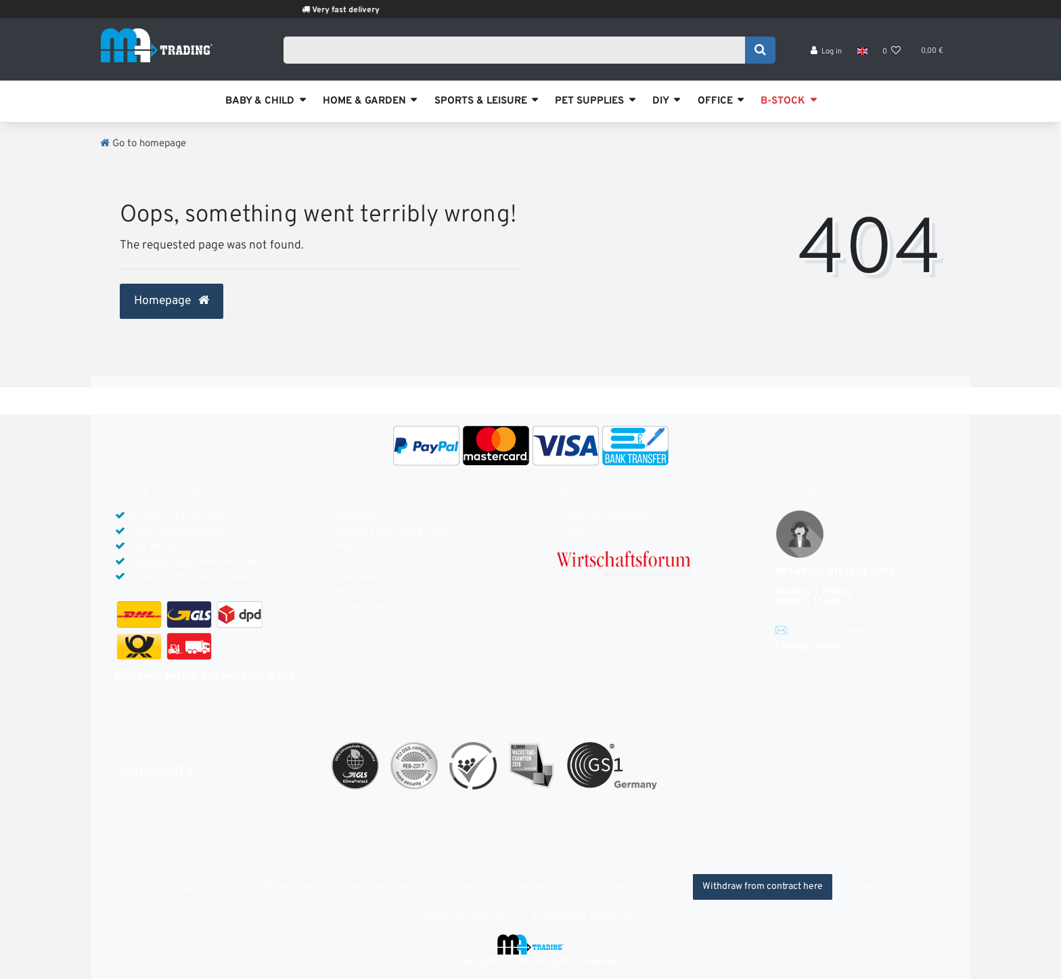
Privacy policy (366, 592)
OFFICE (715, 101)
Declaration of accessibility (516, 887)
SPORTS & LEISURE (480, 101)
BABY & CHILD (259, 101)
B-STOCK (783, 101)
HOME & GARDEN (364, 101)
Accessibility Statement (584, 916)
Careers (573, 531)
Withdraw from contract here (762, 886)
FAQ (344, 546)
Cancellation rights (377, 577)
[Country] (861, 54)
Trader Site (360, 607)
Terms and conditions (390, 887)
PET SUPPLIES (589, 101)
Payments (357, 516)
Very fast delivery (363, 10)
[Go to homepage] (143, 143)
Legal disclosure (208, 887)
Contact (353, 562)
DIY (660, 101)
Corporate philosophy (603, 516)
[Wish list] (892, 54)
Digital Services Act (466, 916)
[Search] (760, 52)
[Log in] (826, 54)
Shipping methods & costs (392, 531)
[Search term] (519, 52)
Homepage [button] (171, 301)
